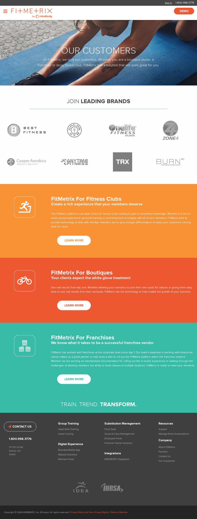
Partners (163, 451)
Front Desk (110, 429)
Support (163, 429)
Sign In (168, 3)
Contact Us (20, 427)
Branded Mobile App (69, 450)
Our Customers (167, 461)
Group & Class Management (119, 433)
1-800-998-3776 (184, 2)
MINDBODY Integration (116, 459)
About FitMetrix (167, 447)
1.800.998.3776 (20, 439)
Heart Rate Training (68, 429)
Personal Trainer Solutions (118, 443)
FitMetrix (37, 13)
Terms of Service (119, 512)
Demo (184, 11)
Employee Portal (113, 438)
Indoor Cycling (65, 433)
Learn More (73, 240)
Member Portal (66, 459)
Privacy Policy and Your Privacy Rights (89, 512)
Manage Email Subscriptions (174, 433)
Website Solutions (67, 454)
